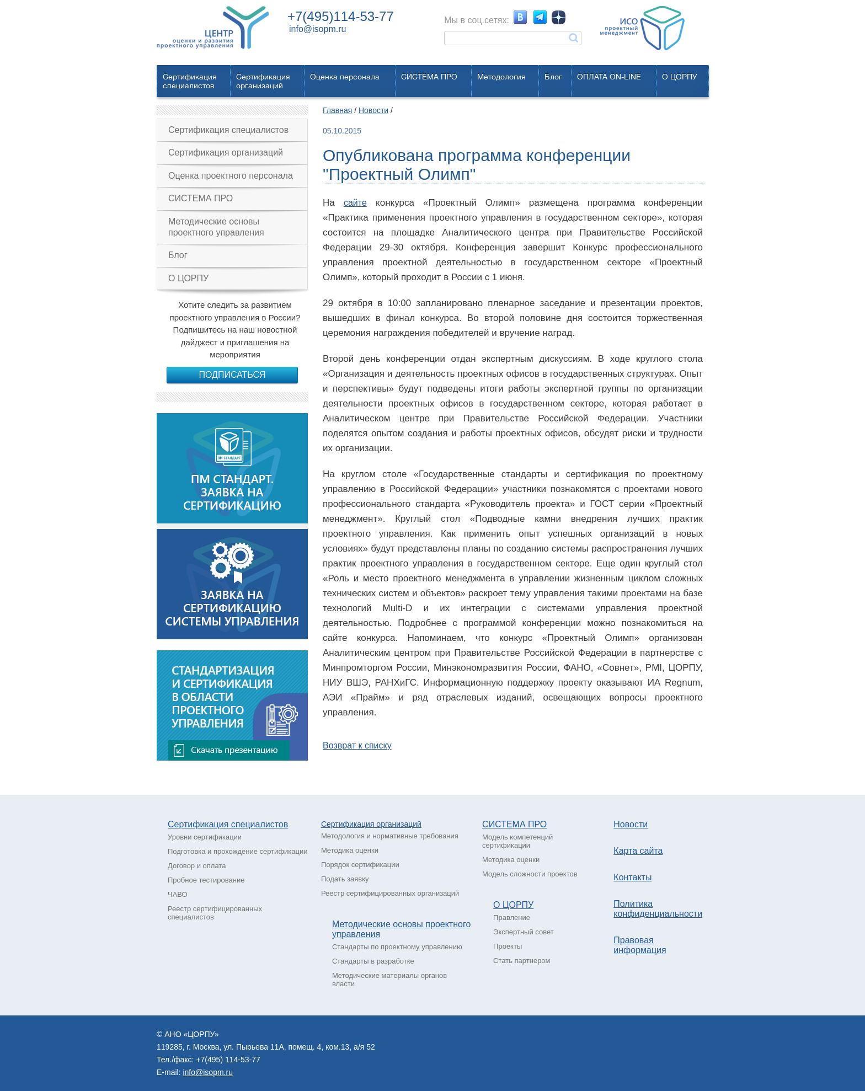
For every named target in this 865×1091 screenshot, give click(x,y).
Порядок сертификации (360, 864)
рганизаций (401, 824)
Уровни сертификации (205, 837)
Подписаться (232, 374)
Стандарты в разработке (373, 961)
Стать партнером (521, 960)
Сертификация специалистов (228, 130)
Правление (511, 917)
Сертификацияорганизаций (263, 81)
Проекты (507, 946)
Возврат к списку (357, 745)
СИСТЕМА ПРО (429, 76)
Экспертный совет (523, 932)
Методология (501, 76)
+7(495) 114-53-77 (228, 1059)
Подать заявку (345, 879)
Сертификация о (351, 824)
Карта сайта (638, 850)
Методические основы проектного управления (216, 227)
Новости (373, 110)
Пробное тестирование (206, 880)
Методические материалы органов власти (389, 979)
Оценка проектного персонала (230, 175)
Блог (553, 76)
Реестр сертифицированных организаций (390, 893)
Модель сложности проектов (530, 874)
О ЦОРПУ (679, 76)
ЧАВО (178, 894)
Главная (337, 110)
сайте (355, 202)
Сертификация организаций (225, 152)
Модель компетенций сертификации (517, 841)
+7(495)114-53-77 (340, 16)
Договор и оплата (197, 866)
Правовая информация (639, 945)
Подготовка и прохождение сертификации (238, 851)
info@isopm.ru (317, 29)
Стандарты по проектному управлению (397, 947)
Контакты (632, 877)
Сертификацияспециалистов (190, 81)
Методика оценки (349, 850)
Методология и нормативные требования (389, 836)
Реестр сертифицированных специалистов (215, 913)
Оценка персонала (345, 76)
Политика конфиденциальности (657, 908)
